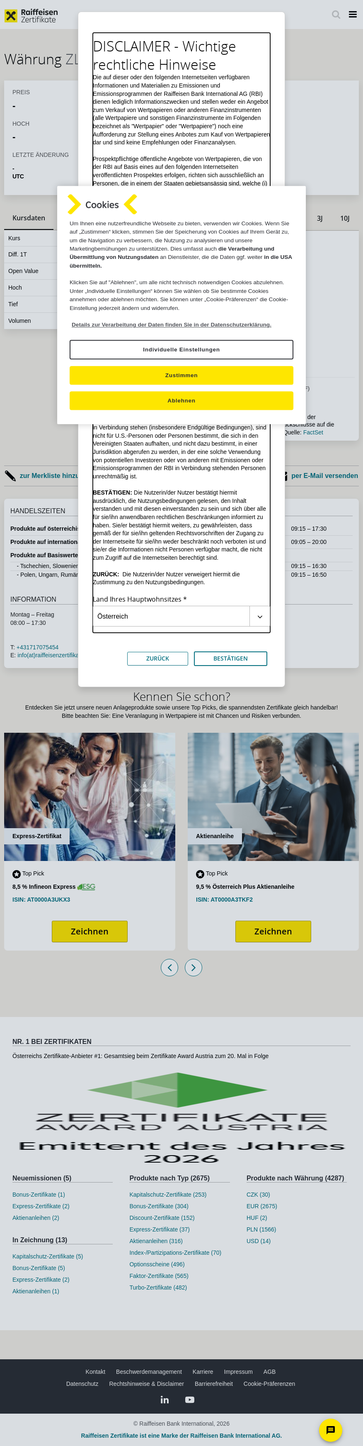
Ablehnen (181, 400)
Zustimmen (181, 375)
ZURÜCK (157, 658)
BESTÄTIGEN (230, 658)
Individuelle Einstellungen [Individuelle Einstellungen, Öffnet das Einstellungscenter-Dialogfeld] (181, 349)
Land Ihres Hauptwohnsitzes (137, 599)
